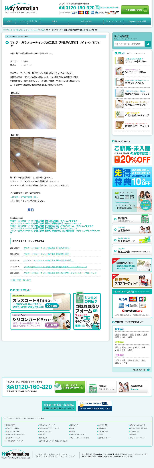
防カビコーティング (13, 438)
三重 (125, 363)
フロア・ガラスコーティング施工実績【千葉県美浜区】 (47, 248)
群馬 (117, 337)
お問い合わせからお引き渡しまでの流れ (53, 441)
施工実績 (42, 434)
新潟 (124, 347)
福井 (143, 347)
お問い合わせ (134, 431)
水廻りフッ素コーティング (15, 434)
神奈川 (124, 334)
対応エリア (74, 425)
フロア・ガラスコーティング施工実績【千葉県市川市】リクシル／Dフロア (43, 228)
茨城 (145, 334)
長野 (124, 350)
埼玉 (42, 30)
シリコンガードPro (12, 431)
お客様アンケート (104, 438)
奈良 (124, 360)
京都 (143, 360)
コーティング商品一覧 (28, 21)
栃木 (124, 337)
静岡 (130, 337)
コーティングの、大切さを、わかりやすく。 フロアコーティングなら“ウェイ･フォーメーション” (55, 455)
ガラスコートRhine (12, 428)
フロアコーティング (11, 12)
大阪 (117, 360)
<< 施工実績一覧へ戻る (20, 280)
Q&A (72, 428)
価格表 (54, 21)
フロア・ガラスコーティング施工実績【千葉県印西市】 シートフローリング (55, 267)
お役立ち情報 (86, 21)
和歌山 (118, 363)
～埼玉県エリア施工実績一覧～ (24, 197)
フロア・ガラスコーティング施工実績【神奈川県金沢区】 (48, 260)
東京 (117, 334)
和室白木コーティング (47, 425)
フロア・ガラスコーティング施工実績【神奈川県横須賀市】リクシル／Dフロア (45, 223)
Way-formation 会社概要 (138, 428)
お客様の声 (102, 428)
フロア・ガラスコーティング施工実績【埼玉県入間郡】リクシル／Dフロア (43, 221)
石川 (137, 347)
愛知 (117, 347)
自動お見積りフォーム (78, 434)
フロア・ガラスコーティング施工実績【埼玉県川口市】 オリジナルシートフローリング (60, 273)
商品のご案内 (10, 425)
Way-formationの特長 (137, 21)
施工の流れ (43, 438)
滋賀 (137, 360)
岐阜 (130, 350)
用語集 (100, 434)
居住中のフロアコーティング (49, 428)
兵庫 (130, 360)
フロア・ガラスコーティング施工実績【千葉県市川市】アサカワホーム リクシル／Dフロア (51, 226)
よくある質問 (103, 431)
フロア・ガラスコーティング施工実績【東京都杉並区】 (47, 254)
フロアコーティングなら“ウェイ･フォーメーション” (21, 30)
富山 (130, 347)
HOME (9, 21)
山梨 (117, 350)
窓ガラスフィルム (113, 21)
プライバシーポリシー (138, 438)
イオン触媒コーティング (14, 441)
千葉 (132, 334)
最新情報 (133, 434)
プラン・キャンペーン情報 (79, 438)
